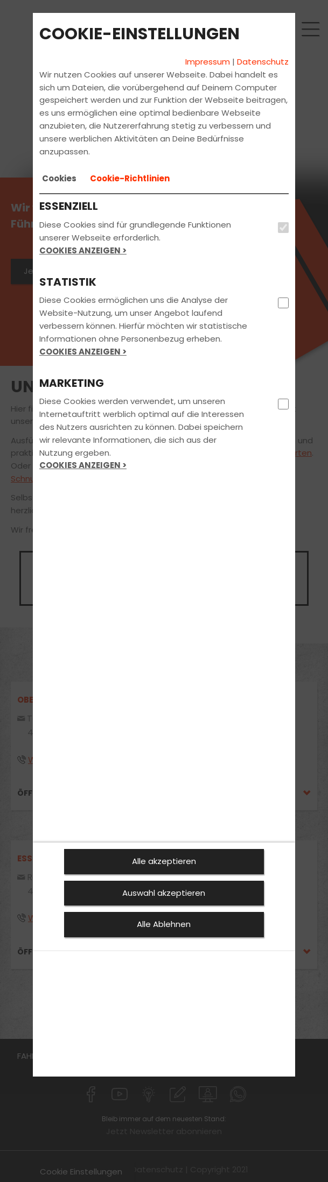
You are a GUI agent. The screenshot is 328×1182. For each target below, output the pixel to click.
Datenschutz (263, 61)
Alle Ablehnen (164, 924)
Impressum (207, 61)
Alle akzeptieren (164, 861)
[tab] (59, 178)
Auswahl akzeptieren (163, 892)
